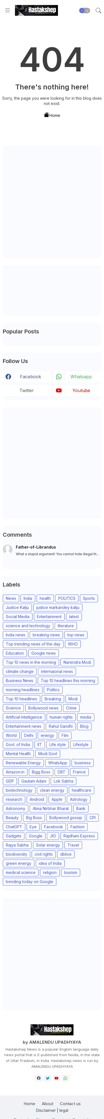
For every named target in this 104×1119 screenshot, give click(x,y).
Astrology (78, 799)
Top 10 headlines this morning (68, 680)
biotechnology (19, 790)
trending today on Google (29, 881)
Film (65, 735)
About (47, 1103)
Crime (71, 708)
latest (74, 616)
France (79, 772)
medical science (20, 872)
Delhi (28, 735)
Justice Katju (17, 607)
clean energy (52, 790)
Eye (33, 826)
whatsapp (81, 376)
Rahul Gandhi (61, 726)
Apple (57, 799)
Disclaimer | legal (52, 1110)
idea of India (50, 863)
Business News (19, 680)
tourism (70, 872)
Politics (53, 689)
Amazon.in (15, 772)
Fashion (77, 826)
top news (75, 634)
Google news (43, 653)
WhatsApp (57, 762)
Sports (89, 598)
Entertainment (49, 616)
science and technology (28, 625)
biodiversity (16, 854)
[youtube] (56, 1078)
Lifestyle (80, 744)
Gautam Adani (33, 781)
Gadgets (13, 836)
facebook (30, 376)
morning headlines (22, 689)
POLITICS (66, 598)
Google (35, 836)
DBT (61, 772)
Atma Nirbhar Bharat (51, 808)
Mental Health (18, 753)
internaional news (57, 671)
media (85, 717)
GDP (10, 781)
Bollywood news (43, 708)
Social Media (17, 616)
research (14, 799)
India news (15, 634)
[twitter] (47, 1078)
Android (37, 799)
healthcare (81, 790)
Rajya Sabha (17, 845)
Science (13, 708)
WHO (73, 644)
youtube (81, 390)
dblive (66, 854)
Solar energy (48, 845)
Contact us (70, 1103)
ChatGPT (14, 826)
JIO (53, 836)
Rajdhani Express (79, 836)
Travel (73, 845)
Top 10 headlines (21, 698)
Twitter (26, 390)
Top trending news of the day (33, 644)
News (11, 598)
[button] (84, 10)
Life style (57, 744)
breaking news (46, 634)
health (45, 598)
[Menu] (7, 10)
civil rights (44, 854)
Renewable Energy (23, 762)
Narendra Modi (77, 662)
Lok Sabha (63, 781)
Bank (80, 808)
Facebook (53, 826)
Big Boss (34, 817)
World (11, 735)
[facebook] (38, 1078)
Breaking (53, 698)
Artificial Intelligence (24, 717)
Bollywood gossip (65, 817)
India (28, 598)
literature (66, 625)
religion (50, 872)
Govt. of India (18, 744)
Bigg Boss (41, 772)
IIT (39, 744)
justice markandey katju (57, 607)
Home (52, 114)
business (83, 762)
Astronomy (15, 808)
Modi (73, 698)
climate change (20, 671)
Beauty (12, 817)
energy (47, 735)
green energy (18, 863)
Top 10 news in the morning (31, 662)
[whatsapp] (65, 1078)
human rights (61, 717)
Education (15, 653)
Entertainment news (23, 726)
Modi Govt (47, 753)
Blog (84, 726)
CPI (93, 817)
